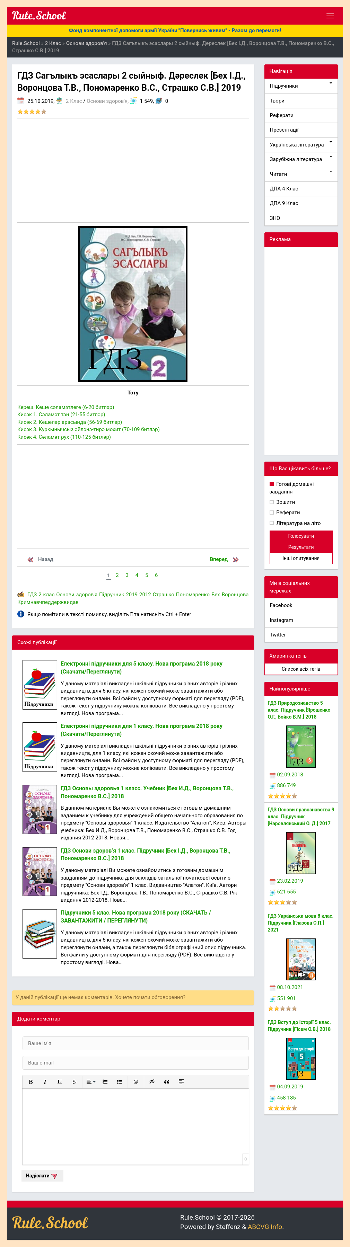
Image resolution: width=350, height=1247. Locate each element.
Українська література (301, 144)
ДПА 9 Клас (284, 203)
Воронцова (235, 594)
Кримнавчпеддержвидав (48, 602)
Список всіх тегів (301, 669)
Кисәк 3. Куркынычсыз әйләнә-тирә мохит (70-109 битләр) (88, 429)
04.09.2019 (286, 1087)
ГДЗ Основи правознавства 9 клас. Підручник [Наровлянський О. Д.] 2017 (301, 816)
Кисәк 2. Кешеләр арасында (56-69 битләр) (69, 422)
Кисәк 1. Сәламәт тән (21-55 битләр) (61, 414)
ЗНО (275, 218)
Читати (301, 174)
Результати (301, 547)
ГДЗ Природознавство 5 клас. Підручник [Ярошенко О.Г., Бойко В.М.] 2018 (299, 710)
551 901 (283, 998)
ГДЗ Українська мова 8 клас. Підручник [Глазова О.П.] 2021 (301, 923)
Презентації (284, 130)
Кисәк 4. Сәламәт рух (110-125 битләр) (64, 437)
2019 (132, 594)
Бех (215, 594)
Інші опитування (301, 558)
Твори (277, 101)
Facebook (281, 605)
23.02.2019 (286, 881)
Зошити (285, 502)
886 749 (283, 785)
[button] (30, 1081)
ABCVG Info (265, 1227)
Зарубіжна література (301, 159)
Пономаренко (193, 594)
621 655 (283, 892)
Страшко (163, 594)
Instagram (282, 620)
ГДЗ (32, 594)
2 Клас (74, 101)
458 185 (283, 1098)
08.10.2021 (286, 987)
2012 (145, 594)
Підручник (111, 594)
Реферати (282, 115)
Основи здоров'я (107, 101)
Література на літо (298, 523)
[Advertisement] (133, 170)
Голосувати (301, 536)
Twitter (278, 635)
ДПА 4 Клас (284, 189)
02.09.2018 (286, 775)
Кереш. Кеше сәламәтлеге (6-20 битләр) (65, 407)
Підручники (301, 85)
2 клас (46, 594)
